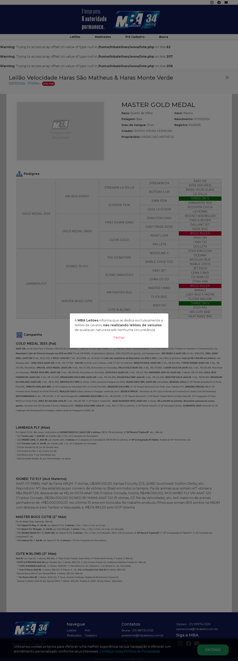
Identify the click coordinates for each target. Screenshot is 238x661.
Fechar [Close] (119, 338)
